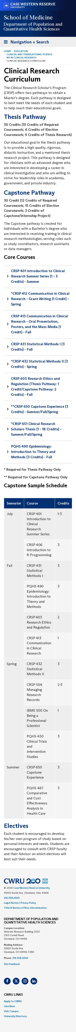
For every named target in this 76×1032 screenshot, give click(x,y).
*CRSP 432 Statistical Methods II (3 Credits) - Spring (39, 364)
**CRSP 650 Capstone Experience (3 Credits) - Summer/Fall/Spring (39, 409)
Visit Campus (11, 1011)
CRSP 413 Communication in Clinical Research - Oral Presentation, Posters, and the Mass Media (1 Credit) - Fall (39, 324)
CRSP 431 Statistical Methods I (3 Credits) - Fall (38, 346)
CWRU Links (13, 995)
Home (7, 51)
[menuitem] (38, 1001)
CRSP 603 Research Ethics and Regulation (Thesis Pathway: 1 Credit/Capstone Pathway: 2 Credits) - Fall (35, 386)
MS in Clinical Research (21, 57)
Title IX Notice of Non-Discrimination (25, 907)
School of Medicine (28, 17)
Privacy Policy (28, 902)
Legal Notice (11, 902)
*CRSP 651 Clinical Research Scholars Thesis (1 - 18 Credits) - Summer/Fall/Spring (36, 429)
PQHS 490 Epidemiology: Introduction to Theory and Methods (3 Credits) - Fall (33, 451)
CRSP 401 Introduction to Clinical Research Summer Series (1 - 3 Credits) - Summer (38, 276)
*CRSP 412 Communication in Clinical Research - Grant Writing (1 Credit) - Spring (40, 298)
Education (21, 51)
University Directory (15, 1016)
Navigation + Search (25, 42)
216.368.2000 (12, 897)
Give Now (9, 1006)
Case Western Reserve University (31, 887)
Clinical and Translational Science (29, 54)
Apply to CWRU (13, 1001)
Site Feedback (12, 964)
